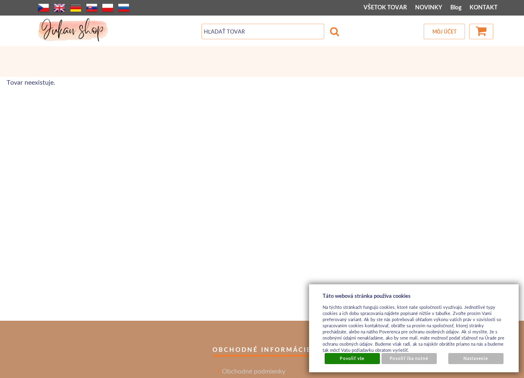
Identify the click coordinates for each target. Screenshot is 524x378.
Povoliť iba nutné (409, 358)
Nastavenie (475, 358)
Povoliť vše (352, 358)
